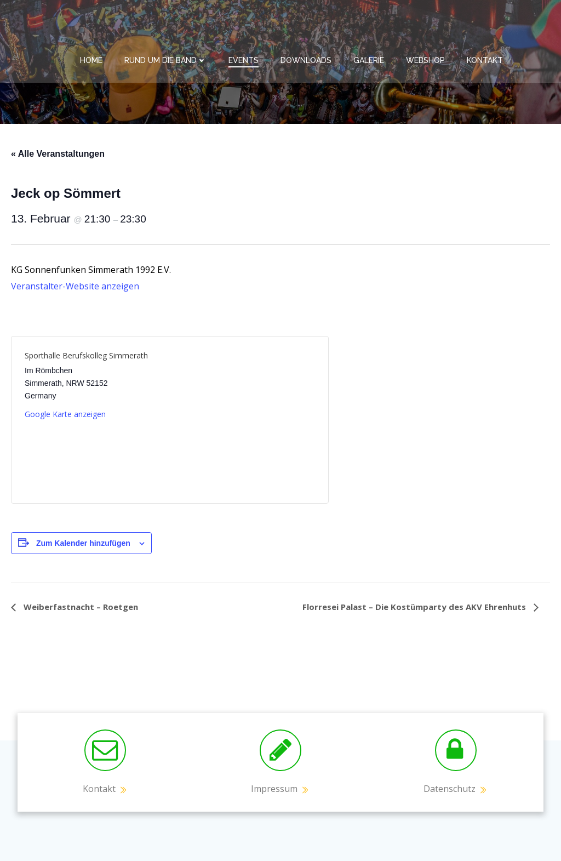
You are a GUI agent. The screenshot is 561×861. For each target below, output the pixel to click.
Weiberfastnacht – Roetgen (79, 606)
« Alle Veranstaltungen (58, 153)
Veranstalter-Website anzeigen (75, 286)
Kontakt (485, 60)
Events (243, 60)
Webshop (425, 60)
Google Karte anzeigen (65, 414)
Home (91, 60)
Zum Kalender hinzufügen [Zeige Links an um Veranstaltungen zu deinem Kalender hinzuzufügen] (83, 543)
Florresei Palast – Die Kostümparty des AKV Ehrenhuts (415, 606)
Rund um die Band (165, 60)
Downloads (305, 60)
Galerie (368, 60)
